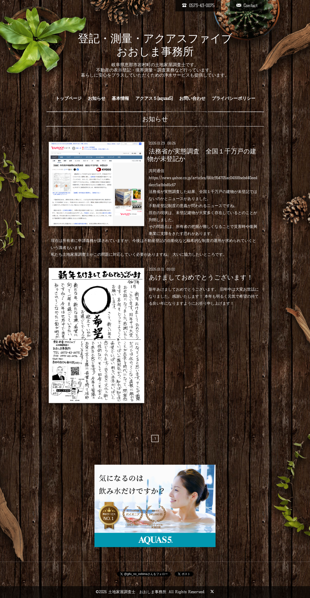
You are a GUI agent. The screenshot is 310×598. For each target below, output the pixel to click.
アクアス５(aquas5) (154, 98)
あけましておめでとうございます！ (201, 277)
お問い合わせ (192, 98)
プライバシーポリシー (233, 98)
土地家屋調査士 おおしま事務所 (137, 592)
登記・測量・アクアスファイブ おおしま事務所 (155, 45)
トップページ (68, 98)
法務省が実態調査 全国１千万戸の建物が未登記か (201, 155)
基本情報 (120, 98)
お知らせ (96, 98)
